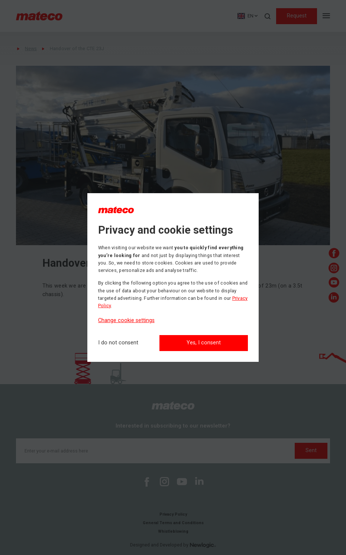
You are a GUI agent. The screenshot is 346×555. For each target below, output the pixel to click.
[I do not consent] (118, 343)
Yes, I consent (204, 343)
